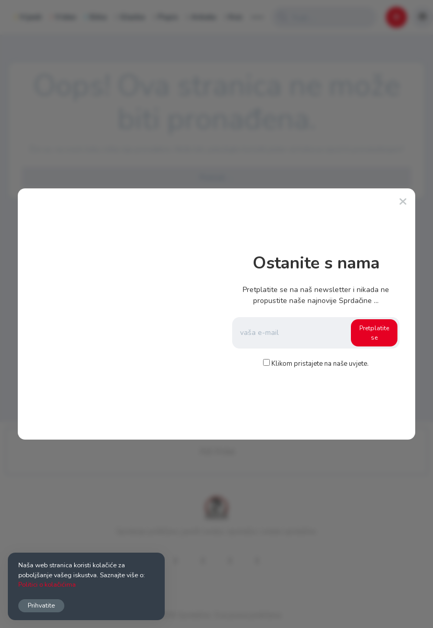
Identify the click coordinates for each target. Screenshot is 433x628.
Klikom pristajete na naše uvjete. (320, 363)
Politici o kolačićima (47, 584)
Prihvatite (41, 605)
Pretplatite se (374, 333)
